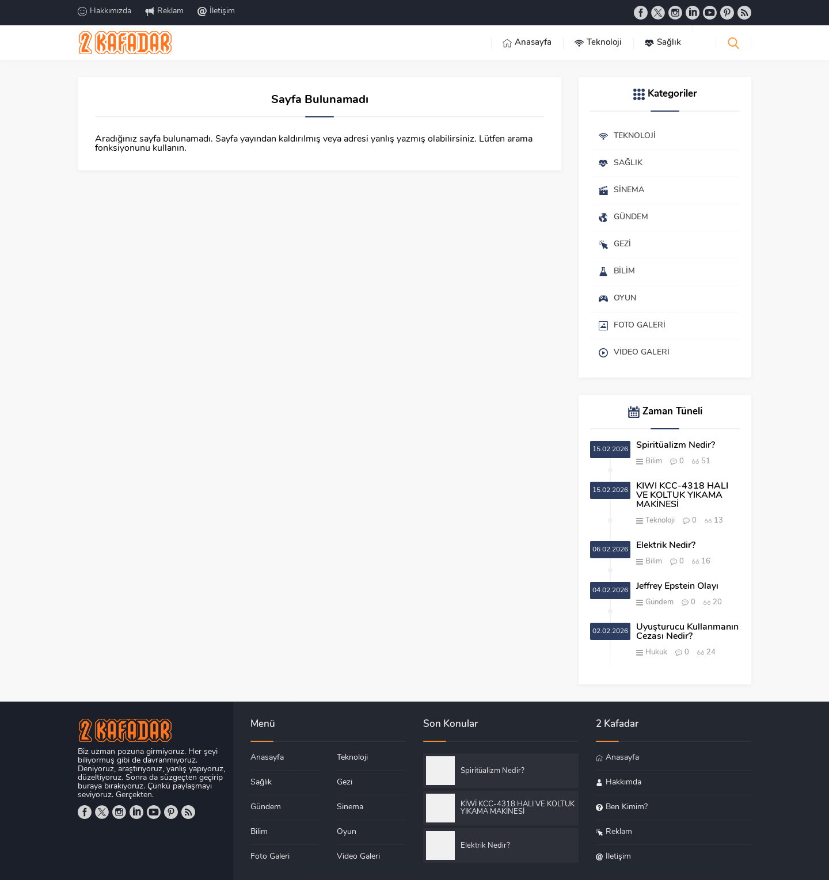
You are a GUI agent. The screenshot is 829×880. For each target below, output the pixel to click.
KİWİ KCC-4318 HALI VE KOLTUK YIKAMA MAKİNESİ (682, 495)
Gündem (659, 602)
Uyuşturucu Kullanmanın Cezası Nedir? (687, 632)
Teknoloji (660, 520)
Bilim (653, 461)
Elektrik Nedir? (665, 545)
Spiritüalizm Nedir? (675, 445)
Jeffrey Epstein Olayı (677, 586)
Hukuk (656, 652)
